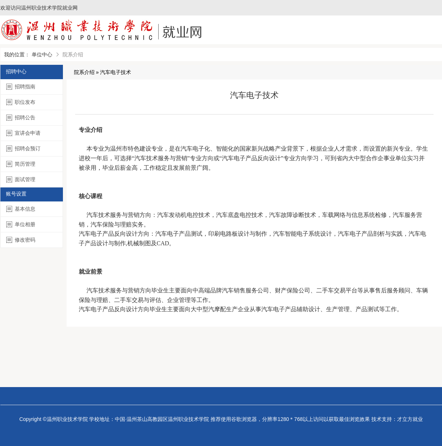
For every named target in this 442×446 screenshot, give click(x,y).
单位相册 (20, 224)
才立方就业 (410, 419)
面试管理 (20, 179)
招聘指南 (20, 87)
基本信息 (20, 209)
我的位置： (17, 54)
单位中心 (42, 54)
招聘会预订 (23, 148)
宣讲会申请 (23, 133)
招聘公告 (20, 118)
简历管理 (20, 164)
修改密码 (20, 240)
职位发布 (20, 102)
